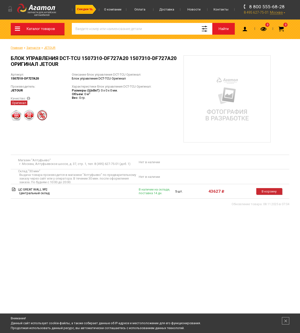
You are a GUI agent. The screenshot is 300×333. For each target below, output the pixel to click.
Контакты (221, 9)
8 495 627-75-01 (256, 12)
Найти (224, 29)
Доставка (166, 9)
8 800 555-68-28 (267, 7)
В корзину (269, 191)
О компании (112, 9)
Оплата (139, 9)
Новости (194, 9)
